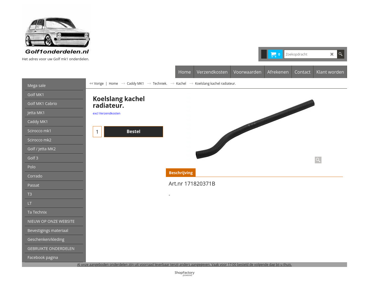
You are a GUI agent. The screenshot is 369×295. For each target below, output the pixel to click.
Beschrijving (181, 172)
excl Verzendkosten (106, 113)
